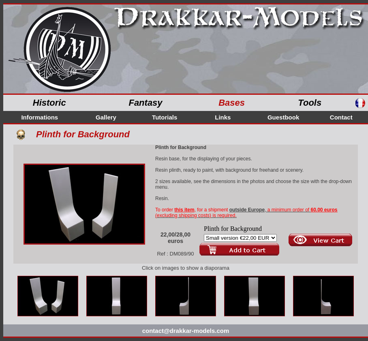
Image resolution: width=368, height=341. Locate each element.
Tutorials (164, 117)
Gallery (106, 117)
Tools (309, 103)
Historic (49, 103)
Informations (39, 117)
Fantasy (145, 103)
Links (223, 117)
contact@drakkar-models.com (185, 330)
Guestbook (283, 117)
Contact (341, 117)
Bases (231, 103)
